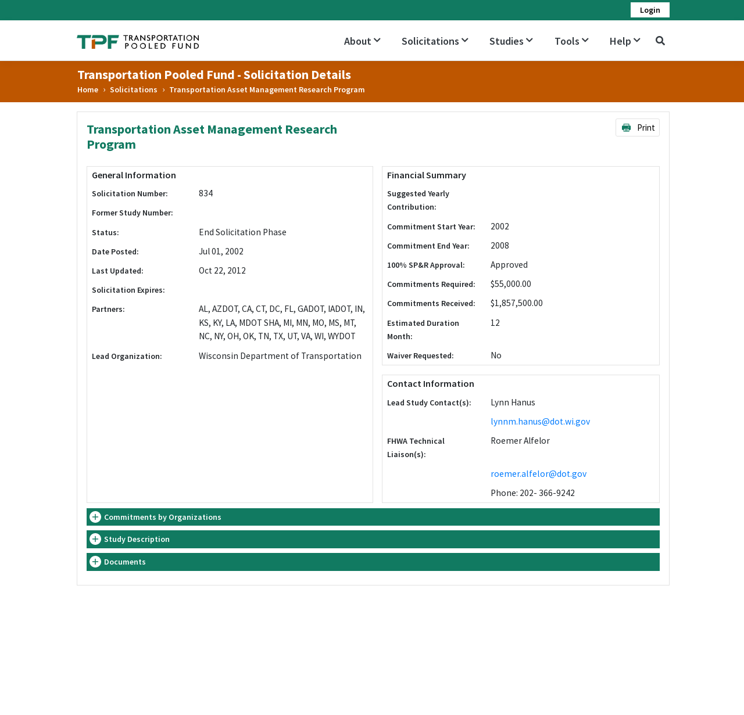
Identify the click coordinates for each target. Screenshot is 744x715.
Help (625, 41)
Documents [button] (125, 561)
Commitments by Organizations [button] (162, 517)
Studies (511, 41)
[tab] (373, 517)
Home (87, 89)
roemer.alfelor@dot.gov (538, 473)
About (362, 41)
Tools (572, 41)
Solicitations (435, 41)
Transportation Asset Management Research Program (267, 89)
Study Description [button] (137, 539)
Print (638, 127)
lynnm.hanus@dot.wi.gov (540, 421)
